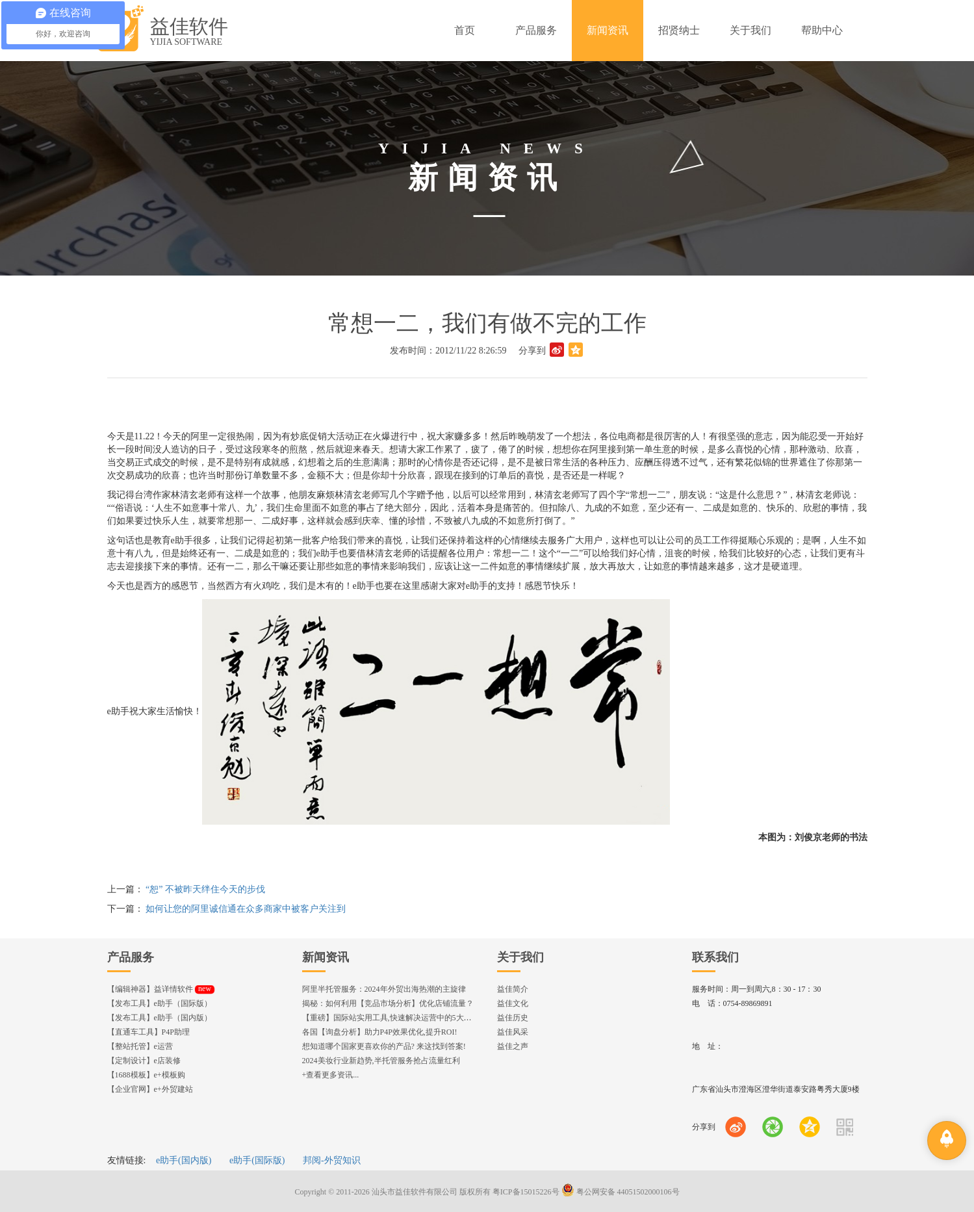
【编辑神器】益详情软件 (160, 989)
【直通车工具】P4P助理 (148, 1032)
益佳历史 (512, 1017)
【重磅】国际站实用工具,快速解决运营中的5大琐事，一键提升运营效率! (427, 1017)
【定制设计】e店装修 (144, 1060)
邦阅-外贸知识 (332, 1160)
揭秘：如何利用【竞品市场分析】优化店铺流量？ (388, 1003)
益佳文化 (512, 1003)
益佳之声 (512, 1046)
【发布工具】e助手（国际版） (159, 1003)
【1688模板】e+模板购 (146, 1074)
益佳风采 (512, 1032)
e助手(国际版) (257, 1160)
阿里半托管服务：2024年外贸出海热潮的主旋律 (384, 989)
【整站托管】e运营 (140, 1046)
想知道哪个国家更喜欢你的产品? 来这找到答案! (384, 1046)
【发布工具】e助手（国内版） (159, 1017)
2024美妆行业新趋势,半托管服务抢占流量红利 (381, 1060)
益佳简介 (512, 989)
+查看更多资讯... (330, 1074)
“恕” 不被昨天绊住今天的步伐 (205, 889)
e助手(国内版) (184, 1160)
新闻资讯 (325, 957)
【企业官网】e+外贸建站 (150, 1089)
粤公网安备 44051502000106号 (620, 1191)
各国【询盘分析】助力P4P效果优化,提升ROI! (379, 1032)
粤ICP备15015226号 (526, 1191)
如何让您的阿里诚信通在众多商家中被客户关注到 (246, 909)
